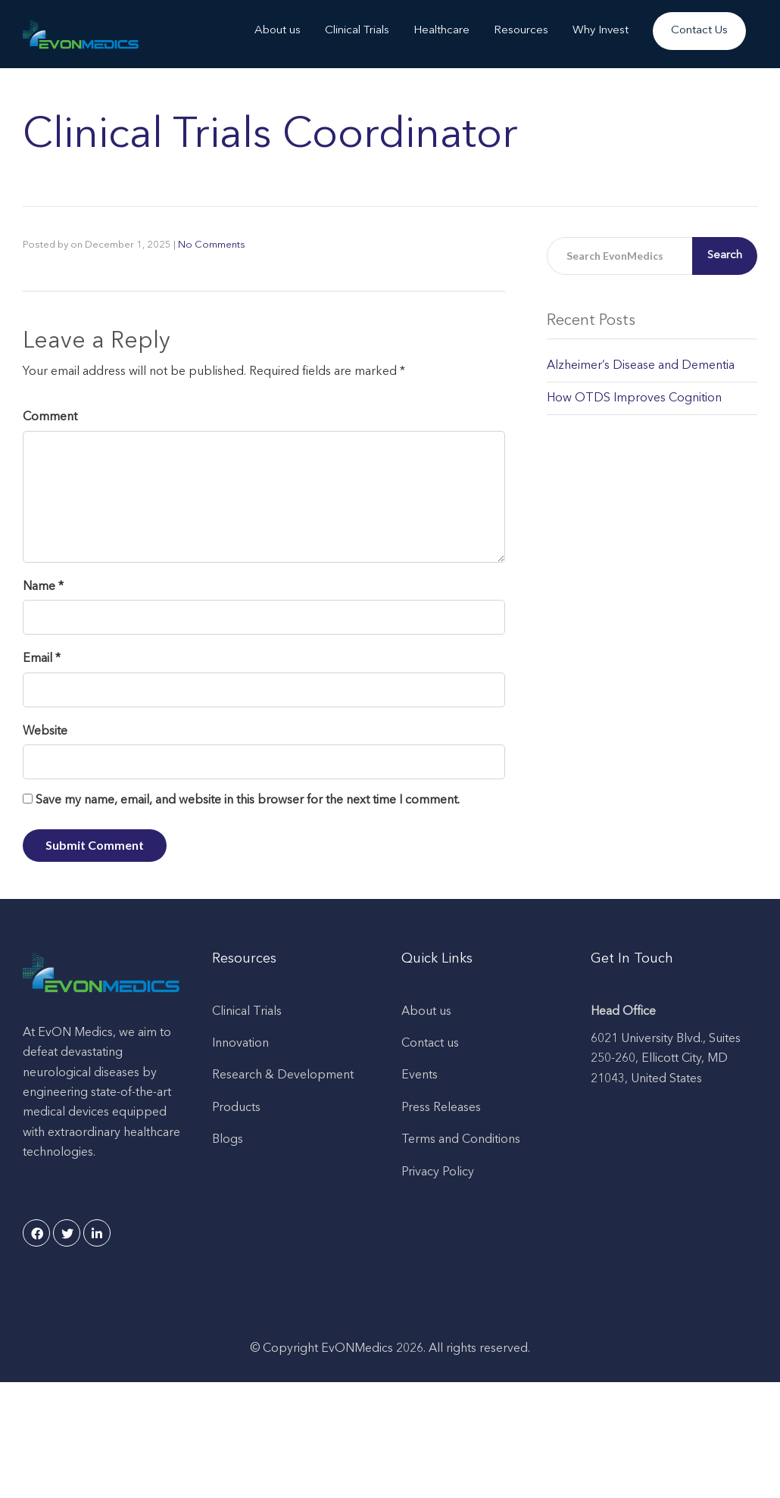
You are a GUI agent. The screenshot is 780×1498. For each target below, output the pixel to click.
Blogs (227, 1140)
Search (724, 255)
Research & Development (283, 1075)
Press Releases (441, 1108)
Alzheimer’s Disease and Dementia (641, 366)
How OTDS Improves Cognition (634, 398)
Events (419, 1075)
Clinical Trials (357, 30)
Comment (50, 417)
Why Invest (601, 30)
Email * (42, 659)
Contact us (430, 1044)
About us (277, 30)
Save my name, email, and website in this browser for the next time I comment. (248, 800)
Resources (521, 30)
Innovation (240, 1044)
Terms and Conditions (460, 1140)
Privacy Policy (437, 1172)
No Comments (211, 245)
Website (45, 732)
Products (236, 1108)
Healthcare (441, 30)
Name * (43, 587)
